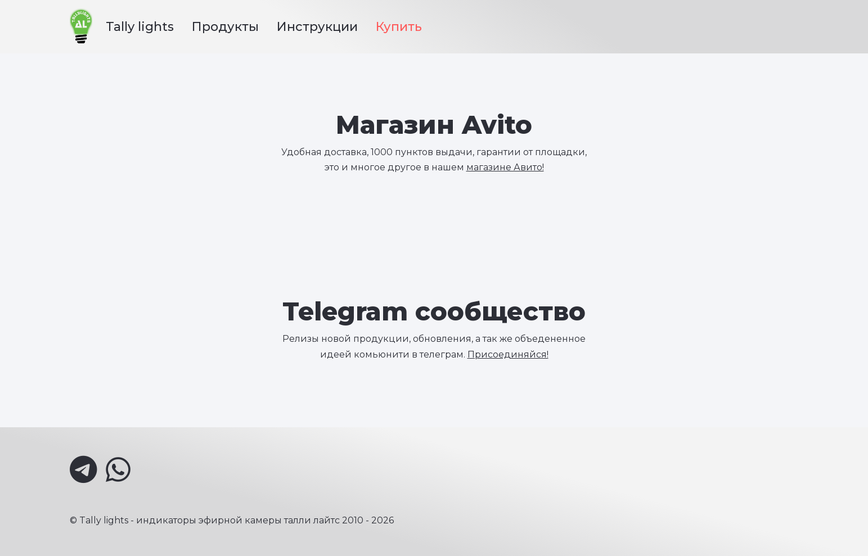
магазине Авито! (505, 167)
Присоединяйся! (507, 354)
